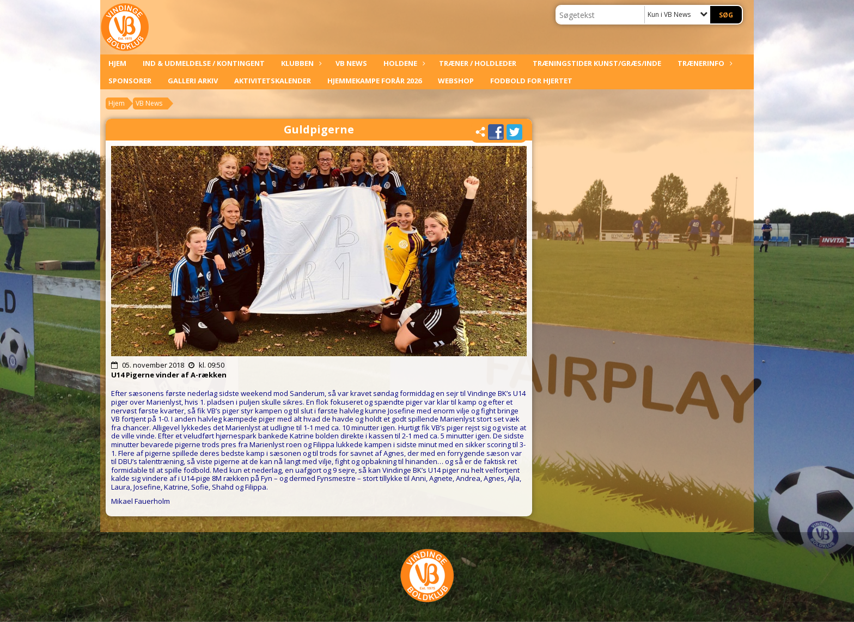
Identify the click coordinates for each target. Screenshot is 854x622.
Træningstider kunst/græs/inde (597, 63)
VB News (351, 63)
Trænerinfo (704, 63)
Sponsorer (129, 81)
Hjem (117, 63)
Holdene (403, 63)
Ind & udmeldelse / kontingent (204, 63)
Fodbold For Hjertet (531, 81)
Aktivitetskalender (272, 81)
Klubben (300, 63)
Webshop (456, 81)
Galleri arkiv (193, 81)
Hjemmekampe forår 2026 (374, 81)
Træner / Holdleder (477, 63)
